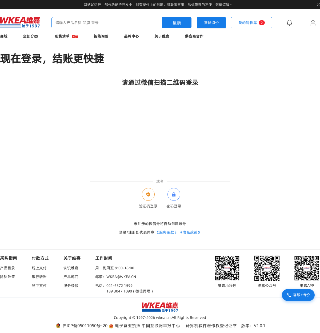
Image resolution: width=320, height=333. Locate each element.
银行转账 (39, 276)
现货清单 (66, 36)
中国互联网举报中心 (161, 325)
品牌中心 (131, 36)
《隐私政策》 (190, 232)
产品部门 (70, 276)
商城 (3, 36)
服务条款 (70, 285)
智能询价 (101, 36)
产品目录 (7, 268)
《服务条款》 (166, 232)
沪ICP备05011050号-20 (81, 326)
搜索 (177, 23)
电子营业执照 (125, 326)
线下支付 (39, 285)
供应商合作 (194, 36)
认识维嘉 (70, 268)
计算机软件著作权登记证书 (211, 325)
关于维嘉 (161, 36)
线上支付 (39, 268)
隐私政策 (7, 276)
